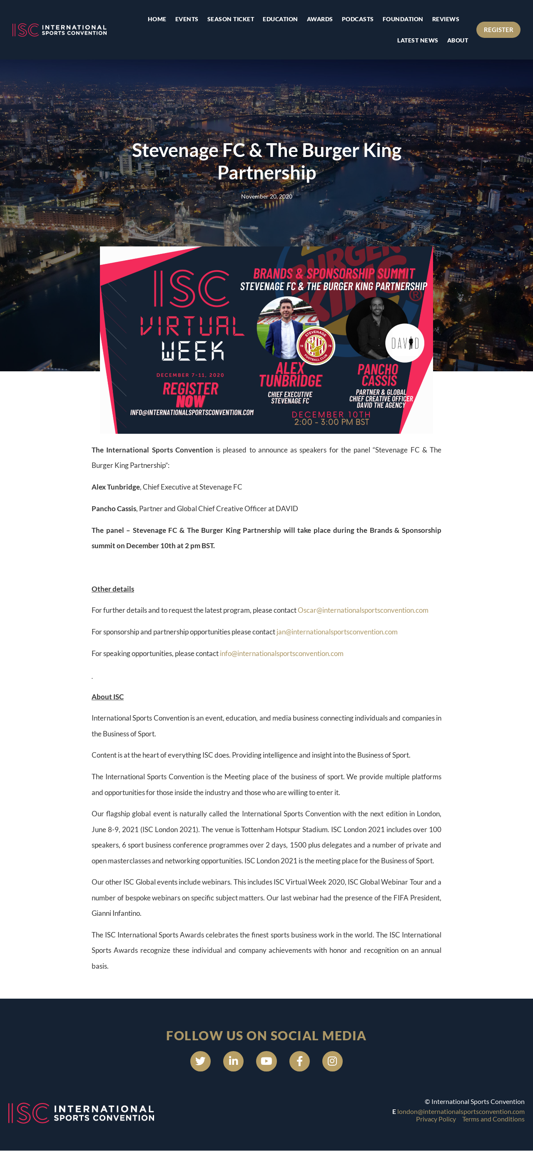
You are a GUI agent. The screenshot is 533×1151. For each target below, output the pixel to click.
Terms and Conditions (493, 1119)
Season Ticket (230, 18)
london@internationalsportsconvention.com (461, 1112)
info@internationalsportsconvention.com (282, 653)
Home (156, 18)
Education (280, 18)
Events (186, 18)
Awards (319, 18)
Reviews (445, 18)
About (457, 40)
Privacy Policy (436, 1119)
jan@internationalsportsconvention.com (337, 631)
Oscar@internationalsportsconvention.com (363, 610)
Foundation (402, 18)
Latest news (417, 40)
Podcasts (357, 18)
